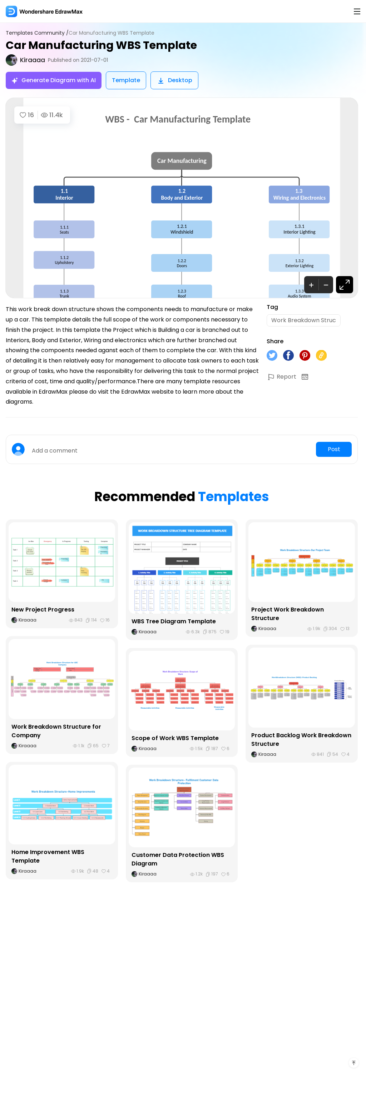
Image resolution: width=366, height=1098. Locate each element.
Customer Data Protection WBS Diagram (178, 859)
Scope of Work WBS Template (175, 738)
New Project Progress (42, 609)
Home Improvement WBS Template (47, 856)
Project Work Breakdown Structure (287, 613)
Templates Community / (37, 33)
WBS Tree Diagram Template (174, 621)
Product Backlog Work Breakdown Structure (301, 739)
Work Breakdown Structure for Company (56, 731)
